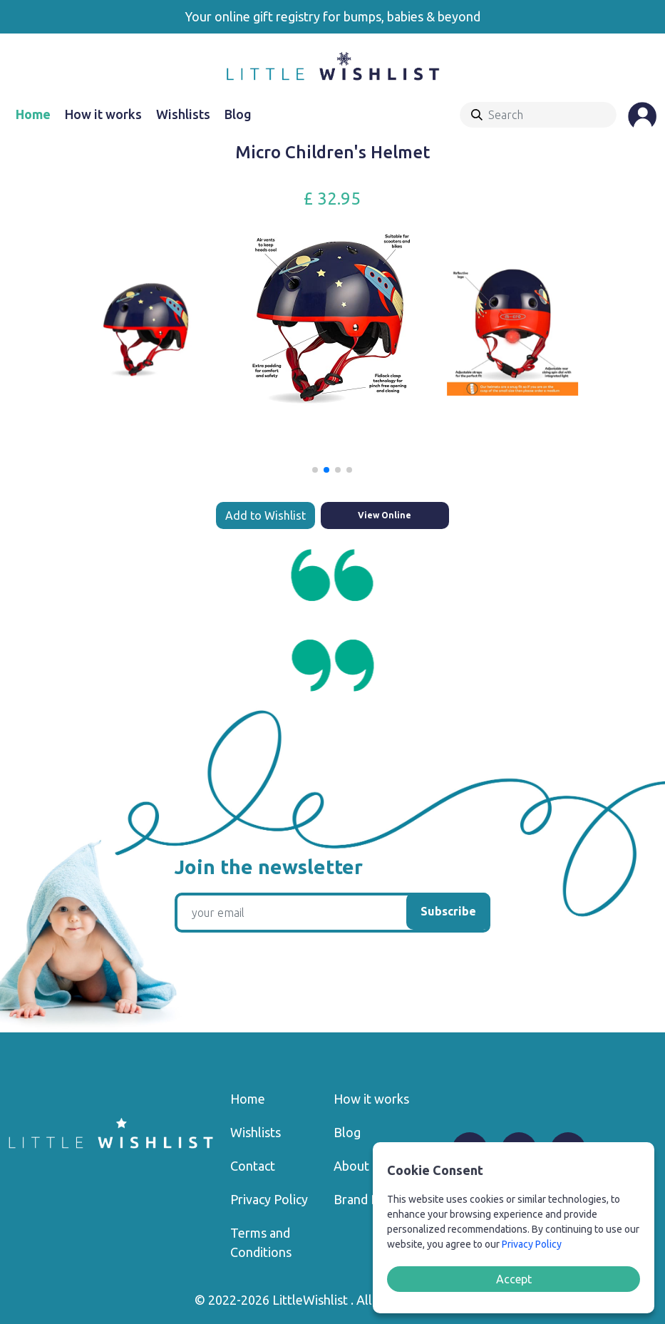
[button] (315, 470)
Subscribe (448, 911)
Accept (514, 1279)
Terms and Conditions (261, 1242)
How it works (103, 114)
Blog (238, 114)
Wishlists (183, 114)
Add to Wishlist (265, 515)
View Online (384, 515)
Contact (252, 1166)
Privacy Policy (269, 1199)
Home (33, 114)
